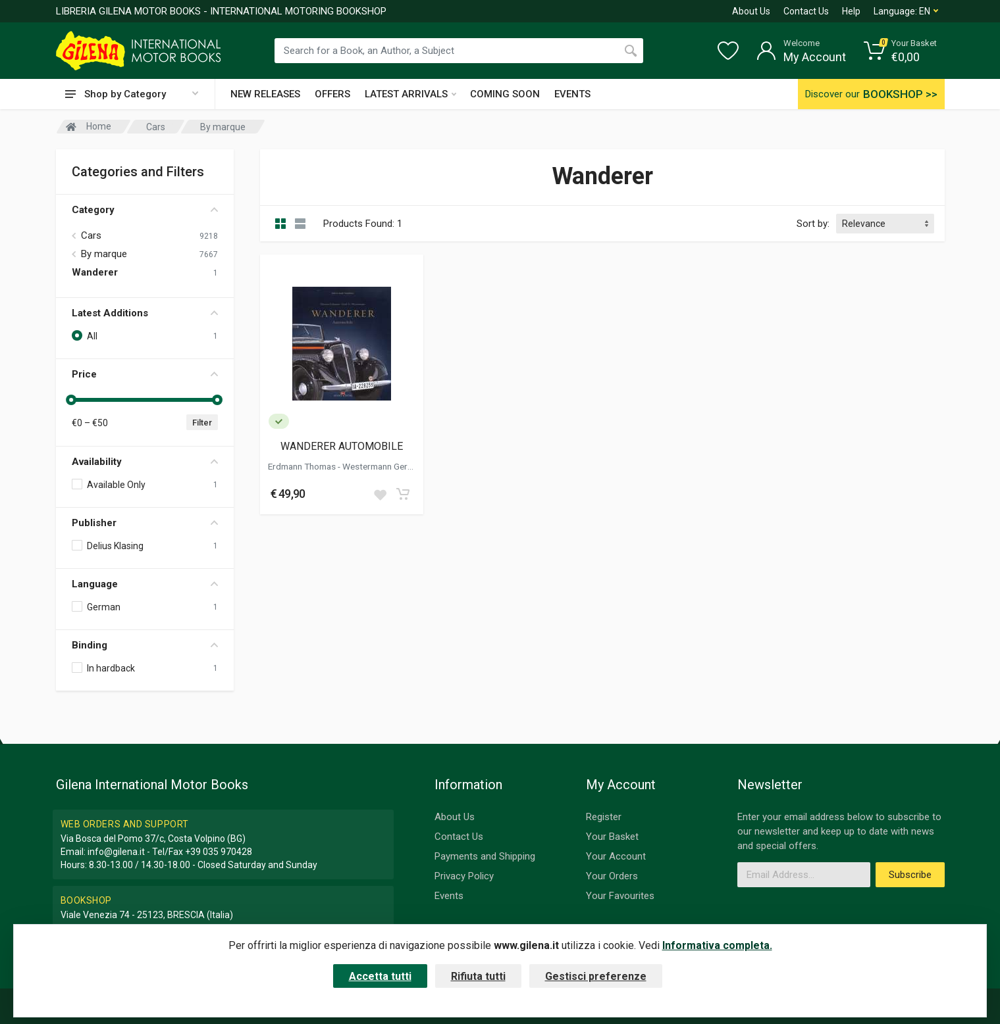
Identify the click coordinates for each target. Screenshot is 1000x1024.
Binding (145, 645)
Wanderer (95, 272)
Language (145, 584)
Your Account (616, 856)
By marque (104, 254)
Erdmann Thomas (303, 466)
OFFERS (332, 94)
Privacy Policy (464, 876)
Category (145, 210)
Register (603, 817)
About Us (751, 11)
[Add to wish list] (379, 494)
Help (851, 11)
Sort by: (813, 224)
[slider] (71, 400)
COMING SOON (505, 94)
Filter (202, 422)
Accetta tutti (380, 976)
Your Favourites (620, 896)
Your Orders (612, 876)
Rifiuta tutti (478, 976)
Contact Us (806, 11)
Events (448, 896)
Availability (145, 462)
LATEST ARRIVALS (410, 94)
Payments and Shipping (484, 856)
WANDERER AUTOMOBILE (341, 446)
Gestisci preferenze (595, 976)
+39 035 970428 (218, 851)
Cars (91, 235)
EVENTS (572, 94)
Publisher (145, 523)
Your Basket (612, 836)
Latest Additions (145, 313)
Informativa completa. (717, 945)
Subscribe (910, 875)
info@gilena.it (116, 851)
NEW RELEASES (265, 94)
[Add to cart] (403, 494)
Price (145, 374)
